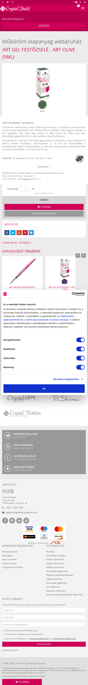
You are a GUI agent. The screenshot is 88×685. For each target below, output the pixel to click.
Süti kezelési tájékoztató (56, 583)
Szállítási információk (55, 567)
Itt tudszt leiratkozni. (10, 650)
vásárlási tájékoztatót (39, 638)
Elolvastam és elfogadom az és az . (39, 638)
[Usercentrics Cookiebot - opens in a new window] (72, 294)
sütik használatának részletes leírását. (47, 319)
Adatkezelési (67, 316)
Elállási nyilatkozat (54, 579)
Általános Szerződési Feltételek (59, 575)
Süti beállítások (52, 586)
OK (44, 388)
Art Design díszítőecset (22, 287)
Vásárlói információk (55, 559)
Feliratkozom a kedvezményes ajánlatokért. (22, 634)
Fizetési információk (55, 563)
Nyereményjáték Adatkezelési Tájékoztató (64, 594)
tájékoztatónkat (12, 319)
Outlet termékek (9, 563)
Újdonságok (7, 555)
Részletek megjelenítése (66, 379)
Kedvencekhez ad (44, 213)
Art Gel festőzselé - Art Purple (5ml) (65, 288)
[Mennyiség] (25, 188)
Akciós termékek (9, 559)
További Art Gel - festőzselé (17, 243)
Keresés (44, 25)
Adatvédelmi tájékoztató (57, 571)
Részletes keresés (9, 551)
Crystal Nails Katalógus (56, 555)
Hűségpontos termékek (12, 567)
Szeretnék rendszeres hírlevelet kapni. (20, 630)
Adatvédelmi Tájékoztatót (64, 638)
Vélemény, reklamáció (55, 590)
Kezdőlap (50, 551)
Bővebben (44, 166)
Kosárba (44, 206)
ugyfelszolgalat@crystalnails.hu (19, 512)
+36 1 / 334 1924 (12, 507)
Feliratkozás (44, 644)
